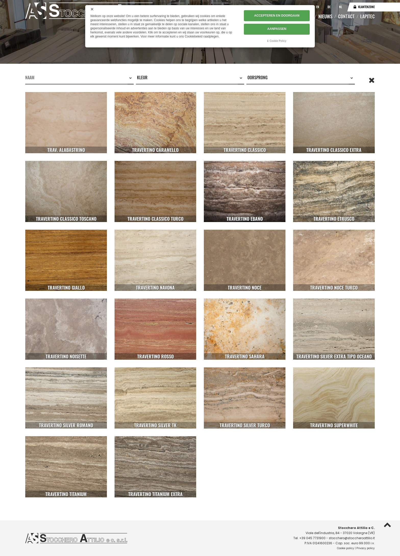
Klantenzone (366, 7)
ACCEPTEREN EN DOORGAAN (276, 15)
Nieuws (325, 16)
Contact (346, 16)
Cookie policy (345, 548)
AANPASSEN (276, 29)
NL (340, 7)
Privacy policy (365, 548)
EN (318, 7)
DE (329, 7)
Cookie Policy (278, 40)
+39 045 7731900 (312, 538)
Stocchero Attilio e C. (356, 528)
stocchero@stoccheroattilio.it (352, 538)
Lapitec (367, 16)
